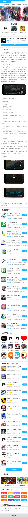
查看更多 (10, 209)
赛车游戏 (19, 5)
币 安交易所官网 (5, 508)
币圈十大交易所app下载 (14, 508)
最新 (13, 363)
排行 (17, 363)
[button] (13, 34)
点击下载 (14, 45)
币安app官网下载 (5, 510)
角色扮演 (12, 5)
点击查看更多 (14, 469)
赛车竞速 (6, 5)
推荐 (9, 363)
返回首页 (14, 515)
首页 (2, 5)
